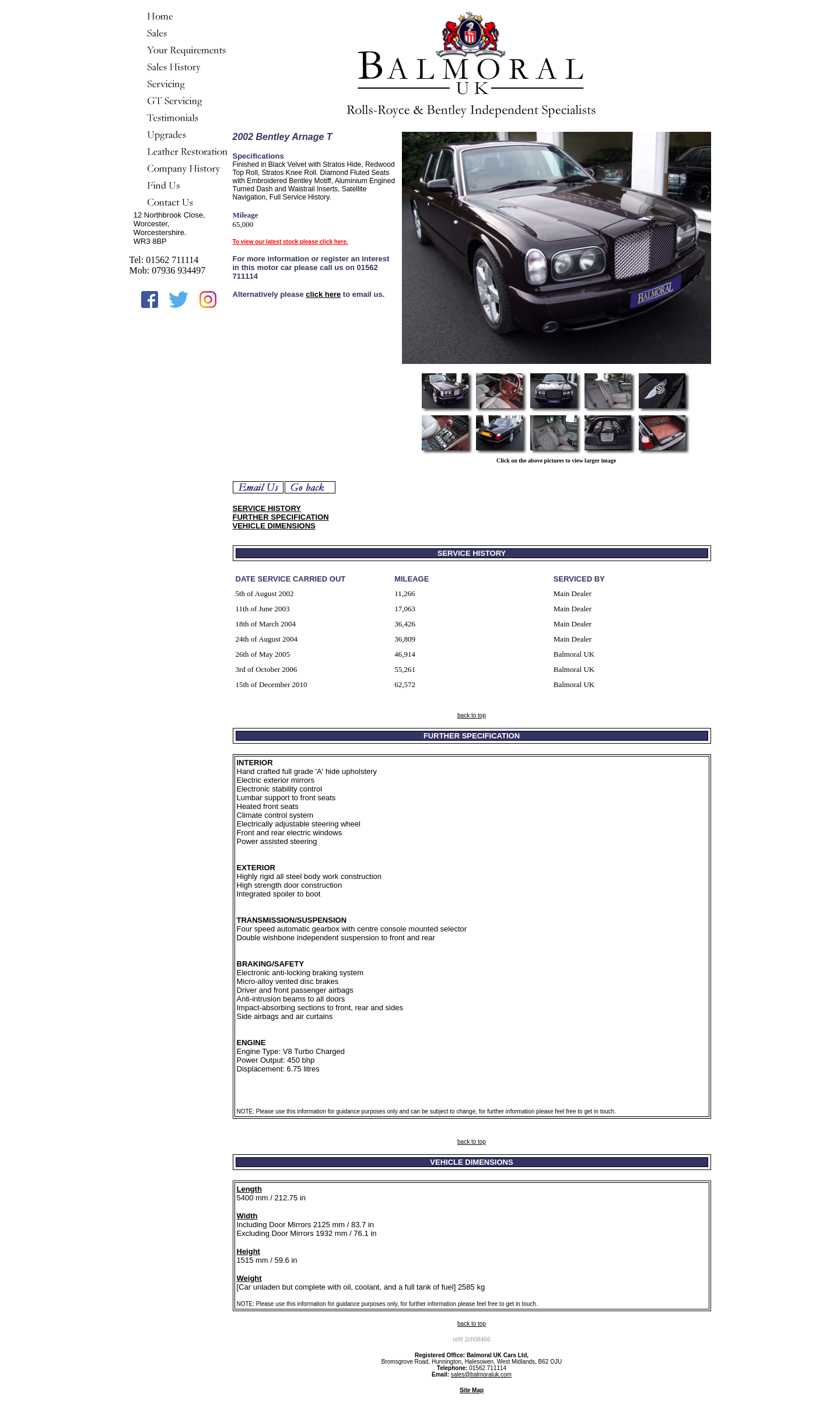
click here (323, 294)
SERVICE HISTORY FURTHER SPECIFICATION (281, 512)
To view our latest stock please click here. (290, 242)
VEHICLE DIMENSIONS (274, 525)
